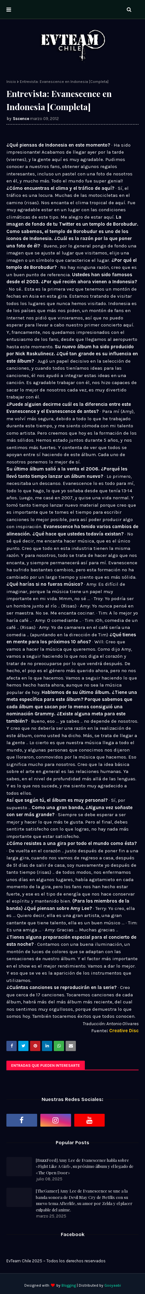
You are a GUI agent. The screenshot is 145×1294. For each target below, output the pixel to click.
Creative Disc (124, 1030)
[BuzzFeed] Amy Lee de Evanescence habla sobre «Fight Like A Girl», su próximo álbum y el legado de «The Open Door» (84, 1166)
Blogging (68, 1285)
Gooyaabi (112, 1285)
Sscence (21, 118)
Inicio (11, 81)
